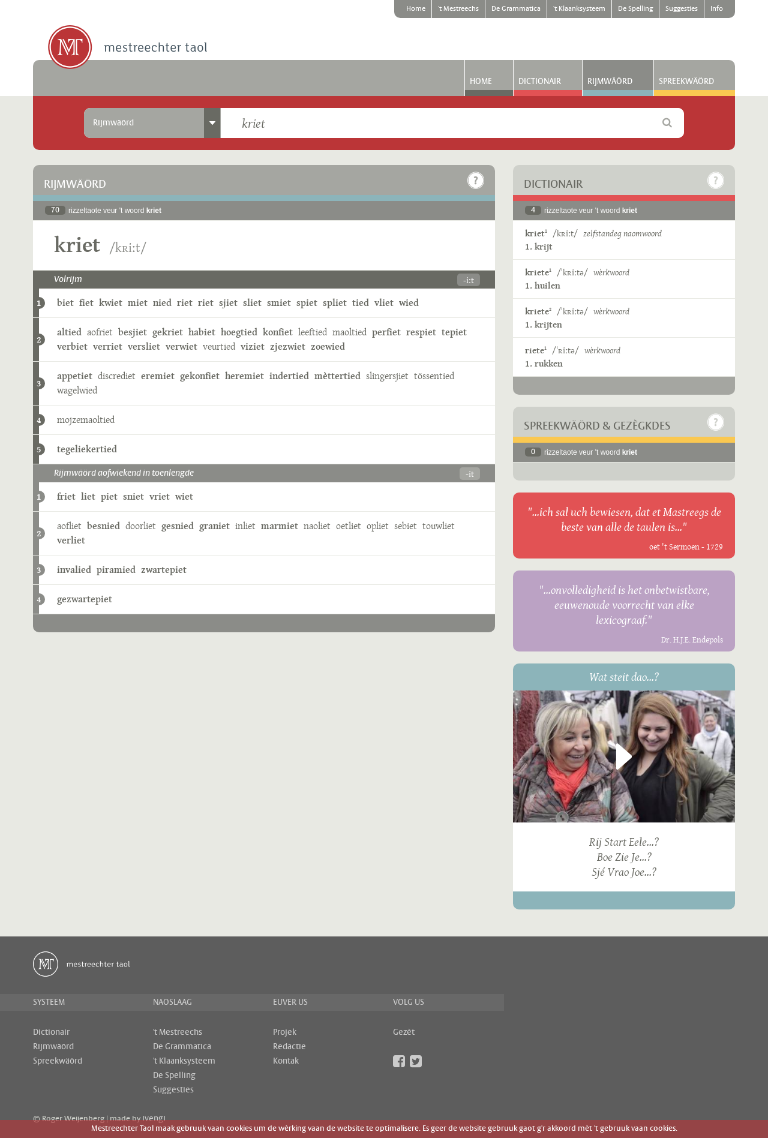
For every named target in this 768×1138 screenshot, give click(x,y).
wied (409, 303)
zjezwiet (287, 346)
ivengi (154, 1119)
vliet (384, 303)
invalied (74, 569)
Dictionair (539, 81)
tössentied (434, 376)
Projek (284, 1032)
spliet (335, 303)
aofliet (69, 526)
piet (109, 496)
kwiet (110, 303)
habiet (201, 332)
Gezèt (404, 1032)
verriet (107, 346)
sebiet (405, 526)
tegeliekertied (87, 449)
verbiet (72, 346)
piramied (116, 569)
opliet (378, 526)
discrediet (117, 376)
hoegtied (239, 332)
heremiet (244, 376)
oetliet (348, 526)
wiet (184, 496)
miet (138, 303)
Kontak (286, 1061)
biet (65, 303)
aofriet (100, 332)
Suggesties (681, 9)
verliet (71, 540)
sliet (252, 303)
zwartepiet (164, 569)
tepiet (454, 332)
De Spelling (635, 9)
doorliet (140, 526)
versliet (144, 346)
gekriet (167, 332)
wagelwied (77, 390)
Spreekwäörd (686, 81)
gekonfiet (200, 376)
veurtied (219, 346)
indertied (289, 376)
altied (69, 332)
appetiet (74, 376)
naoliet (317, 526)
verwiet (181, 346)
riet (185, 303)
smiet (279, 303)
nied (162, 303)
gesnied (177, 526)
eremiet (158, 376)
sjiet (228, 303)
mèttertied (337, 376)
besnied (103, 526)
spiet (306, 303)
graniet (214, 526)
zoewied (328, 346)
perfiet (386, 332)
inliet (245, 526)
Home (415, 9)
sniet (133, 496)
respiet (421, 332)
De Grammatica (516, 9)
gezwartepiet (84, 599)
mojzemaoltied (86, 420)
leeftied (312, 332)
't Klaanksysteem (579, 9)
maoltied (349, 332)
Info (716, 9)
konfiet (278, 332)
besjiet (132, 332)
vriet (159, 496)
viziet (253, 346)
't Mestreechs (458, 9)
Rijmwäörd (609, 81)
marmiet (279, 526)
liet (88, 496)
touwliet (438, 526)
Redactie (289, 1047)
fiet (86, 303)
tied (360, 303)
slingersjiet (387, 376)
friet (66, 496)
